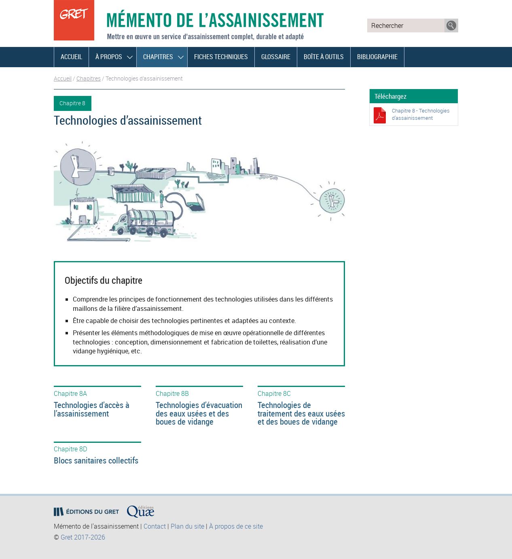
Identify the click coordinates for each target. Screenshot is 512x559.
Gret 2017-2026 (83, 537)
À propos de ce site (236, 526)
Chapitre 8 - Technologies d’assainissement (421, 114)
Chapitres (158, 56)
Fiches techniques (221, 56)
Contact (155, 526)
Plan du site (187, 526)
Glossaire (275, 56)
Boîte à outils (324, 56)
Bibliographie (377, 56)
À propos (108, 56)
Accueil (71, 56)
